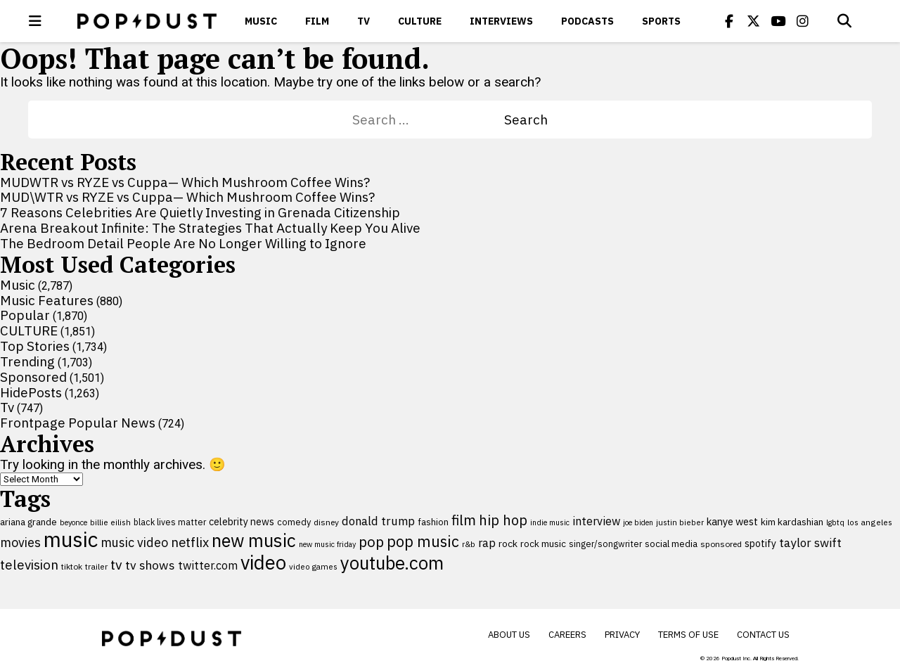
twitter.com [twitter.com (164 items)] (208, 565)
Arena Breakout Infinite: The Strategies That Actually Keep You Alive (210, 227)
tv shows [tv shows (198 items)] (150, 565)
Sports (661, 21)
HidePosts (31, 392)
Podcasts (587, 21)
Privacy (622, 635)
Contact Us (763, 635)
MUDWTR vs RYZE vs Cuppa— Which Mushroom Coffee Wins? (185, 182)
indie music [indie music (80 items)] (550, 522)
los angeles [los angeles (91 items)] (869, 522)
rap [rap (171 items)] (487, 543)
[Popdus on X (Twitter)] (753, 21)
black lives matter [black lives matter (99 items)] (170, 521)
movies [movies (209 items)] (20, 542)
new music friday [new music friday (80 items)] (327, 544)
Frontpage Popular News (77, 422)
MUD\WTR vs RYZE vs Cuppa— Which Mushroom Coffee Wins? (187, 196)
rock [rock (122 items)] (508, 543)
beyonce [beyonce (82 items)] (73, 522)
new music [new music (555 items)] (254, 540)
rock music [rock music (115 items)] (543, 543)
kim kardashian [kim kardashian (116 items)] (792, 521)
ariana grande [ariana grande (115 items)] (28, 521)
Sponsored (33, 376)
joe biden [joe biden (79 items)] (638, 522)
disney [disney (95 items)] (326, 522)
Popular (25, 315)
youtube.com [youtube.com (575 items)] (392, 562)
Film (317, 21)
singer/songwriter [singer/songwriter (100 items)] (605, 543)
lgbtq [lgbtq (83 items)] (835, 522)
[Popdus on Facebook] (729, 21)
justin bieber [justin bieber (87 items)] (680, 522)
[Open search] (844, 21)
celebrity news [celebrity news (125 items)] (241, 521)
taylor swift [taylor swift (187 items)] (810, 543)
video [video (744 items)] (263, 562)
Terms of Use (688, 635)
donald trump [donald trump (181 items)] (378, 521)
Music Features (47, 300)
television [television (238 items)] (29, 564)
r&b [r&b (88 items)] (468, 544)
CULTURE (420, 21)
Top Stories (35, 346)
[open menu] (35, 21)
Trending (27, 361)
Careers (567, 635)
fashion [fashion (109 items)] (433, 522)
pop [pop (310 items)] (371, 541)
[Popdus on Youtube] (778, 21)
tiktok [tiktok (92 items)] (71, 566)
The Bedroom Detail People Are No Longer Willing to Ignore (183, 243)
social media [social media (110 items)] (671, 543)
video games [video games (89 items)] (313, 566)
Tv (363, 21)
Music (261, 21)
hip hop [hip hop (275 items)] (503, 519)
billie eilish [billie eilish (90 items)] (110, 522)
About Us (509, 635)
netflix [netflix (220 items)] (190, 542)
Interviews (501, 21)
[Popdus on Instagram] (803, 21)
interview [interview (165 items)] (596, 520)
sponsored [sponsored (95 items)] (721, 544)
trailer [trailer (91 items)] (96, 566)
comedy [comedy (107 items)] (294, 522)
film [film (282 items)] (463, 519)
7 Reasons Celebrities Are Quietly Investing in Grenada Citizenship (200, 212)
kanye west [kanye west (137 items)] (732, 521)
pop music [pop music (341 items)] (423, 541)
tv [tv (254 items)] (116, 564)
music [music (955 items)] (71, 539)
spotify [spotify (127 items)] (760, 543)
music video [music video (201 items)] (134, 542)
